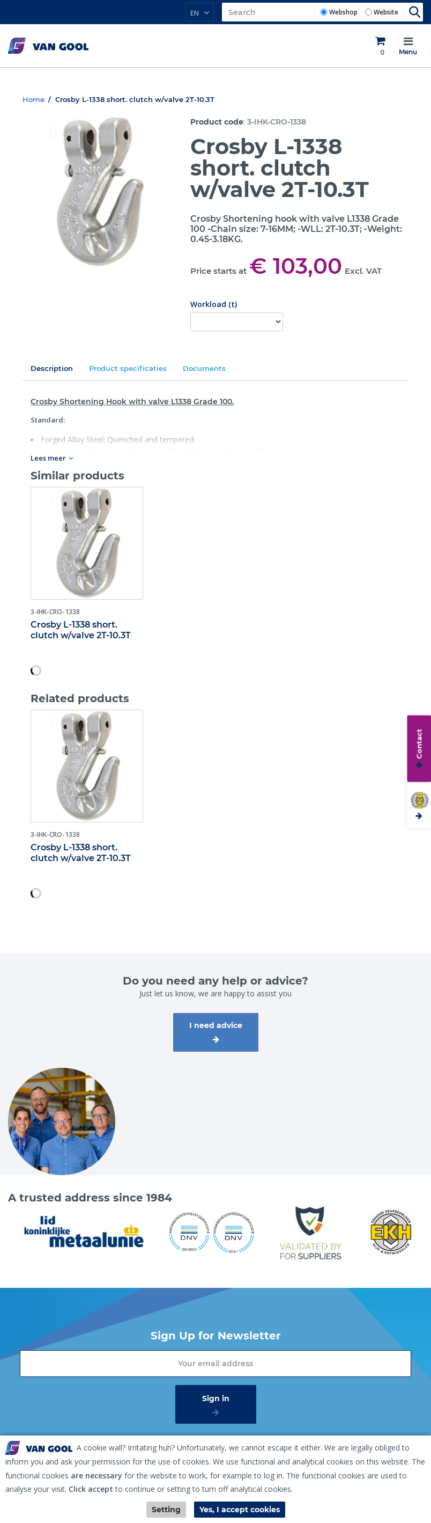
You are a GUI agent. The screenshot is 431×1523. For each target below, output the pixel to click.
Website (386, 12)
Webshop (343, 12)
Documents (204, 368)
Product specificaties (128, 368)
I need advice (215, 1025)
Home (33, 99)
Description (52, 368)
